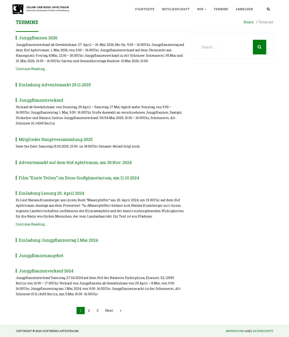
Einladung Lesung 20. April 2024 (51, 193)
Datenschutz (263, 331)
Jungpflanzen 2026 (38, 37)
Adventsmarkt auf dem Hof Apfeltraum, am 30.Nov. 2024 (75, 162)
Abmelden (244, 9)
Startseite (145, 9)
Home (249, 22)
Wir (200, 9)
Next (109, 310)
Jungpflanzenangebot (41, 255)
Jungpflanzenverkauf (41, 100)
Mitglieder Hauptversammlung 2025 (56, 139)
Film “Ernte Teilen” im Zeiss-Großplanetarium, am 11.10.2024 (79, 177)
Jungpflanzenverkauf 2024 (46, 271)
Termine (221, 9)
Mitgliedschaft (176, 9)
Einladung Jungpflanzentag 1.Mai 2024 (58, 240)
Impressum (234, 331)
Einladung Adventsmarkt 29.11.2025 (55, 84)
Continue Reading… (31, 69)
